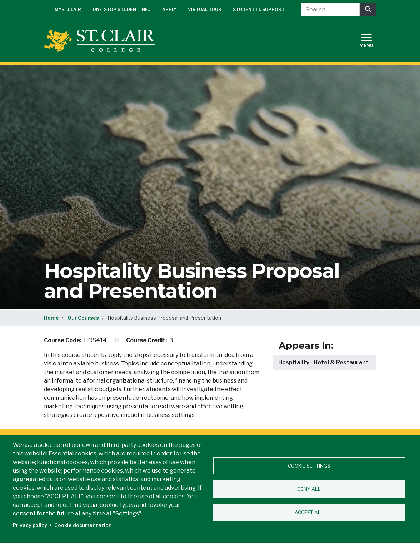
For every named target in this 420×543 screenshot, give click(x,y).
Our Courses (83, 318)
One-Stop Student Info (121, 9)
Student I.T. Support (259, 9)
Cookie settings (309, 466)
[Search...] (330, 9)
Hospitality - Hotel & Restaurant (323, 362)
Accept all (309, 512)
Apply (169, 9)
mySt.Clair (68, 9)
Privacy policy (30, 525)
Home (51, 318)
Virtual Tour (204, 9)
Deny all (309, 489)
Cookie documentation (83, 525)
